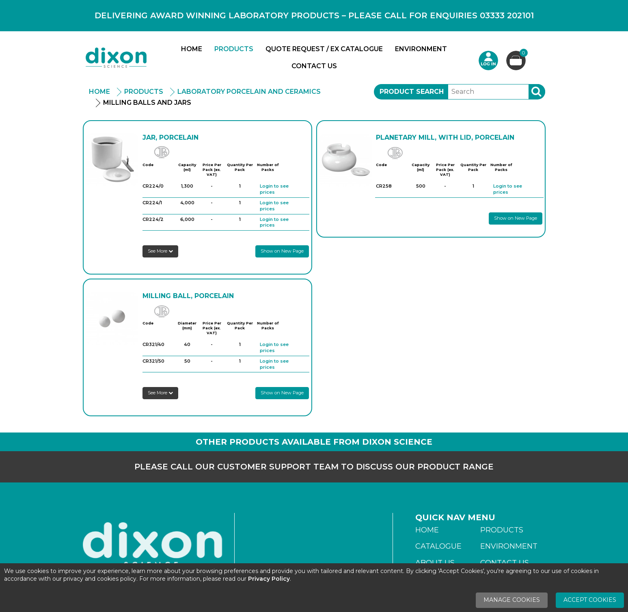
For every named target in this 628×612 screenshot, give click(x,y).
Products (233, 49)
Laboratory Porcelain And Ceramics (249, 91)
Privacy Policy (269, 578)
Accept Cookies (589, 599)
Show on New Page (282, 251)
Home (191, 49)
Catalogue (438, 546)
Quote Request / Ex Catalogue (324, 49)
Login (488, 60)
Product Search (412, 91)
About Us (435, 562)
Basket (523, 54)
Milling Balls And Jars (147, 102)
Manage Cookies (511, 599)
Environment (421, 49)
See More (160, 251)
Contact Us (314, 66)
